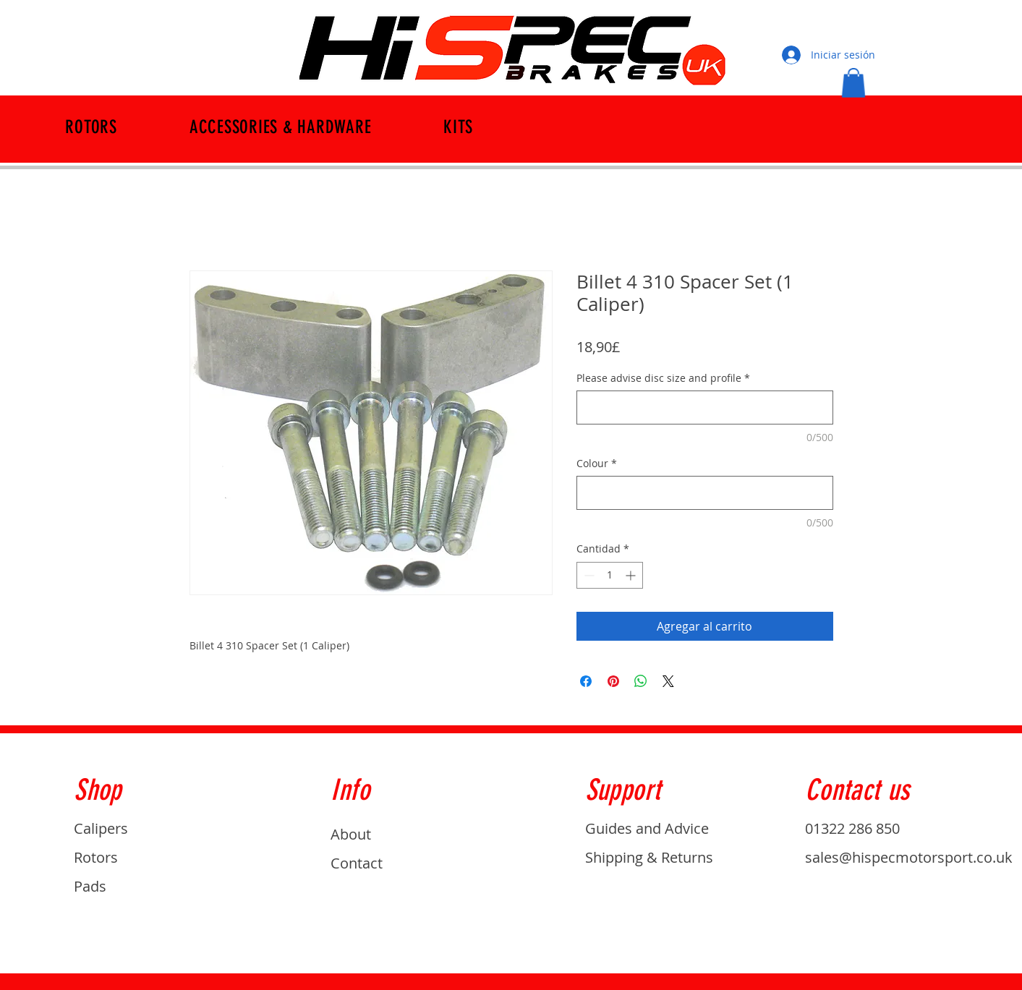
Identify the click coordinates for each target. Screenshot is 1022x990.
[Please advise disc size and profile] (704, 407)
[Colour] (704, 492)
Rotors (96, 857)
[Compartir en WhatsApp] (641, 681)
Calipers (101, 828)
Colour (596, 463)
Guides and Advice (647, 828)
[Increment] (632, 575)
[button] (853, 83)
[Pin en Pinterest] (613, 681)
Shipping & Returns (649, 857)
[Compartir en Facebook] (586, 681)
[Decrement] (588, 575)
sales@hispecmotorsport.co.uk (909, 857)
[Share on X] (668, 681)
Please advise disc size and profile (663, 378)
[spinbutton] (610, 575)
